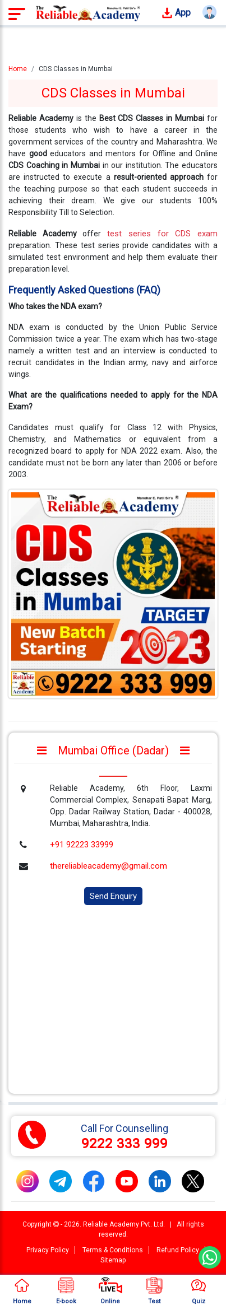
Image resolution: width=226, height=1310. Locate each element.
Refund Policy (177, 1250)
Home (17, 69)
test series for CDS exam (162, 234)
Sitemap (113, 1260)
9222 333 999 (124, 1144)
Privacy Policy (47, 1250)
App (176, 13)
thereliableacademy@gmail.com (108, 866)
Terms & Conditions (112, 1250)
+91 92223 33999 (81, 845)
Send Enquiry (113, 896)
